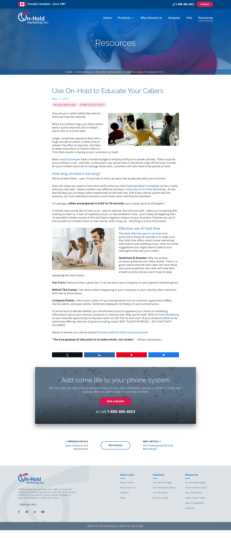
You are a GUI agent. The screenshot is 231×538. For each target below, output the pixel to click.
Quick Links (127, 475)
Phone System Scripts (92, 104)
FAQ (189, 17)
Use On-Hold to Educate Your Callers (152, 71)
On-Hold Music (160, 492)
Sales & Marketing (194, 503)
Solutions (158, 475)
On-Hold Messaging (108, 71)
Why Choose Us (151, 17)
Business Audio (160, 498)
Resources (205, 17)
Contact (204, 4)
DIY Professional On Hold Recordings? (158, 447)
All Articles (115, 445)
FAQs (123, 498)
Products (126, 17)
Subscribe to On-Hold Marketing (145, 189)
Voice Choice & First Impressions (76, 447)
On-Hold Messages (162, 482)
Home (107, 17)
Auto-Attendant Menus (164, 487)
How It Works (127, 482)
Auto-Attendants (193, 492)
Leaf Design (137, 525)
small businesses (69, 159)
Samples (174, 17)
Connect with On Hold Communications (122, 332)
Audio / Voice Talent (195, 498)
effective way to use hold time (149, 233)
